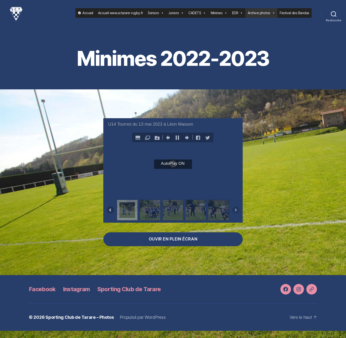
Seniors (156, 16)
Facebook (42, 296)
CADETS (197, 16)
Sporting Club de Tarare (129, 296)
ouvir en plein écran (173, 246)
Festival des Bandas (294, 16)
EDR (237, 16)
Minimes (219, 16)
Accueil (87, 16)
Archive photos (261, 16)
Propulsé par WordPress (143, 324)
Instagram (76, 296)
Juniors (176, 16)
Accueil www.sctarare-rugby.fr (120, 16)
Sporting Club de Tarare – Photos (79, 324)
